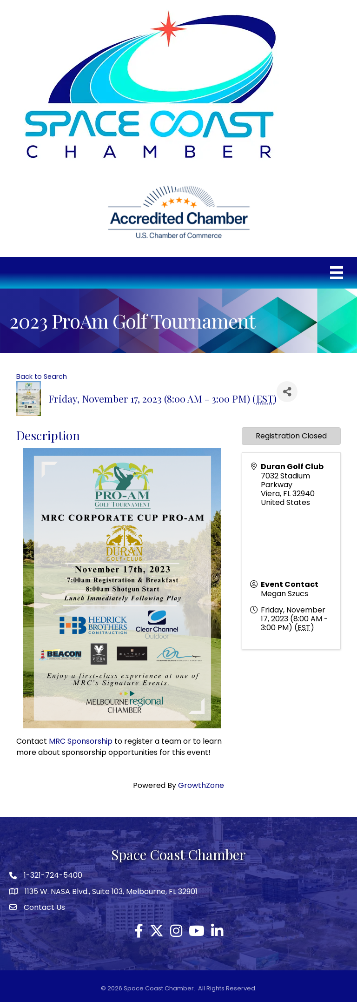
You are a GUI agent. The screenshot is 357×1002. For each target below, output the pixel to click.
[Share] (287, 391)
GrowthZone (201, 785)
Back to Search (41, 376)
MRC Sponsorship (80, 741)
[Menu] (336, 273)
